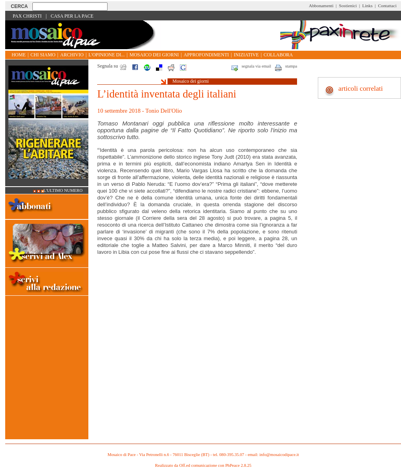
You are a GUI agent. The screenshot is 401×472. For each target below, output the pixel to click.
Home (19, 55)
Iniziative (246, 55)
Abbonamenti (321, 5)
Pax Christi (27, 16)
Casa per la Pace (72, 16)
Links (367, 5)
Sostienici (348, 5)
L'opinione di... (106, 55)
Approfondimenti (206, 55)
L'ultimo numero (63, 190)
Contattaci (387, 5)
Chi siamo (42, 55)
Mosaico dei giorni (154, 55)
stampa (291, 66)
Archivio (72, 55)
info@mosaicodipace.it (279, 454)
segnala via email (256, 66)
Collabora (278, 55)
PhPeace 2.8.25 (238, 465)
